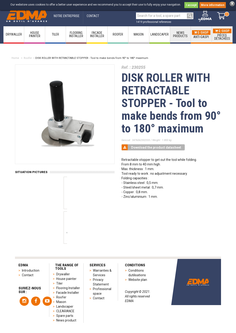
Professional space (102, 291)
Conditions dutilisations (137, 273)
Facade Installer (67, 292)
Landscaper (64, 306)
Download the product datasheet (151, 147)
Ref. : (126, 67)
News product (66, 320)
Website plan (137, 280)
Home (15, 58)
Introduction (30, 270)
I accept (191, 5)
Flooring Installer (68, 288)
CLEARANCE (65, 311)
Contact (27, 275)
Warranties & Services (102, 273)
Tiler (59, 283)
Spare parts (64, 316)
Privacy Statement (101, 282)
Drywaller (63, 274)
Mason (61, 302)
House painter (66, 279)
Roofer (28, 58)
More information (212, 5)
